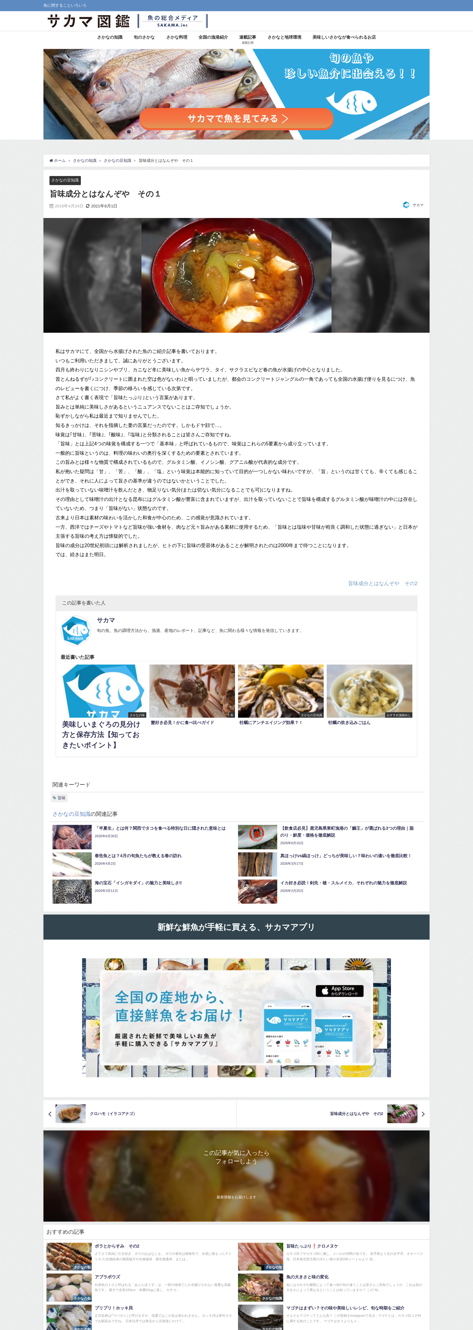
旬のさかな (144, 37)
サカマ (418, 205)
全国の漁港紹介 (213, 37)
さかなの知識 (109, 37)
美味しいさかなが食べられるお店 (344, 37)
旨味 (61, 798)
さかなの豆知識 (65, 180)
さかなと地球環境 (284, 37)
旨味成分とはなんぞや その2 (382, 583)
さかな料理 (176, 37)
